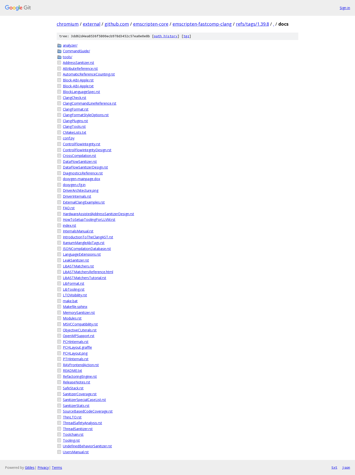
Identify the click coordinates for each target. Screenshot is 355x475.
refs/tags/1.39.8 (252, 24)
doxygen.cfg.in (74, 184)
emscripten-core (150, 24)
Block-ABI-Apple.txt (78, 86)
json (346, 467)
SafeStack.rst (73, 388)
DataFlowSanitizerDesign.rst (85, 167)
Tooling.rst (71, 440)
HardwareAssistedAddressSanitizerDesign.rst (98, 213)
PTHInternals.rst (76, 359)
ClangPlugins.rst (75, 120)
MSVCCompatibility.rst (80, 324)
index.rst (69, 225)
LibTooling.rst (74, 289)
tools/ (67, 57)
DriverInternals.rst (77, 196)
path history (166, 36)
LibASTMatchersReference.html (88, 271)
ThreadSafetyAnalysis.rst (82, 422)
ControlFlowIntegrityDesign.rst (87, 150)
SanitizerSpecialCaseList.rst (84, 399)
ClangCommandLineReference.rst (89, 103)
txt (334, 467)
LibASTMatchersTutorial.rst (84, 277)
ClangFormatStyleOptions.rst (86, 115)
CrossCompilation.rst (79, 155)
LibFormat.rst (73, 283)
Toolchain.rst (73, 434)
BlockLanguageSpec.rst (81, 91)
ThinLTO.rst (72, 417)
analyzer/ (70, 45)
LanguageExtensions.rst (82, 254)
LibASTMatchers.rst (78, 266)
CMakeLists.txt (74, 132)
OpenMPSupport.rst (78, 335)
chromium (68, 24)
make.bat (70, 301)
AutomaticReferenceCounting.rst (89, 74)
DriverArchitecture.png (80, 190)
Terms (57, 467)
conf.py (68, 138)
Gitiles (30, 467)
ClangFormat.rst (76, 109)
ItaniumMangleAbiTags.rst (84, 242)
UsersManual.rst (76, 452)
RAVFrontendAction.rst (81, 364)
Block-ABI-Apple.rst (78, 80)
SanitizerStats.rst (76, 405)
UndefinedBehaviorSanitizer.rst (87, 446)
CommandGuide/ (76, 51)
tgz (186, 36)
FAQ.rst (69, 208)
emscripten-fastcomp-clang (202, 24)
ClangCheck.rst (74, 97)
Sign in (345, 7)
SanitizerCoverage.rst (80, 394)
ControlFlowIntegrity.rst (81, 144)
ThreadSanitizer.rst (78, 428)
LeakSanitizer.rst (76, 260)
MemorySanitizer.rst (79, 312)
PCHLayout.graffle (77, 347)
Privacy (43, 467)
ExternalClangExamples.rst (84, 202)
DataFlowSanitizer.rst (80, 161)
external (91, 24)
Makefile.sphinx (75, 306)
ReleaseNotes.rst (76, 382)
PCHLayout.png (75, 353)
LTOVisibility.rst (75, 295)
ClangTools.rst (74, 126)
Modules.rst (72, 318)
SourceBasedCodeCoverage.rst (88, 411)
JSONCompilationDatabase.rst (87, 248)
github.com (117, 24)
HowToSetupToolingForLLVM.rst (89, 219)
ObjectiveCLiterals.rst (80, 330)
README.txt (72, 370)
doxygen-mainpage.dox (81, 178)
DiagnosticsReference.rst (83, 173)
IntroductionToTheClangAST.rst (88, 237)
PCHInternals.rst (76, 341)
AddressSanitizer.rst (78, 62)
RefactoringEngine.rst (80, 376)
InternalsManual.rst (78, 231)
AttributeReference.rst (80, 68)
